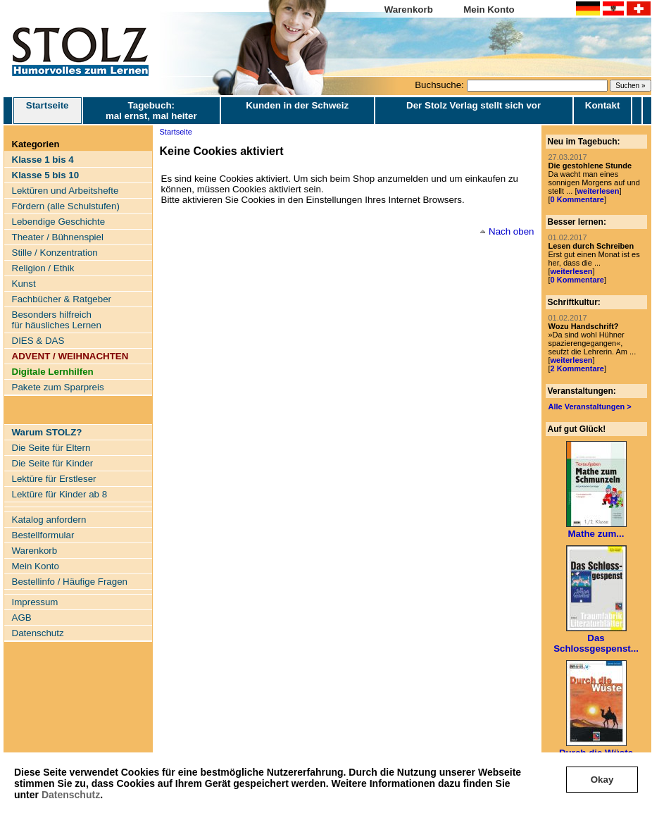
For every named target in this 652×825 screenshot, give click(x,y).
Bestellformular (43, 535)
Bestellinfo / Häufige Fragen (69, 581)
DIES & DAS (38, 340)
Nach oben (511, 231)
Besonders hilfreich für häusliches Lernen (56, 319)
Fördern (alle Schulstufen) (66, 206)
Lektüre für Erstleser (54, 478)
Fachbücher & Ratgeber (62, 299)
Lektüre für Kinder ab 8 (60, 494)
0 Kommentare (577, 199)
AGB (22, 617)
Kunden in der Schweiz (297, 105)
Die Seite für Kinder (53, 463)
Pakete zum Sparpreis (58, 387)
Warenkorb (408, 9)
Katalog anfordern (49, 519)
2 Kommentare (577, 368)
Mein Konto (489, 9)
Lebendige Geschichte (59, 221)
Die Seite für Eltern (51, 447)
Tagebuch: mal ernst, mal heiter (151, 110)
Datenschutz (71, 794)
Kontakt (602, 105)
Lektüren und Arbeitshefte (65, 190)
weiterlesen (598, 191)
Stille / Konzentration (55, 252)
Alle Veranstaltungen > (590, 406)
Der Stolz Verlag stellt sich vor (473, 105)
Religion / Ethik (43, 268)
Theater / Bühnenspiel (58, 237)
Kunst (24, 283)
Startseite (47, 110)
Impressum (35, 602)
